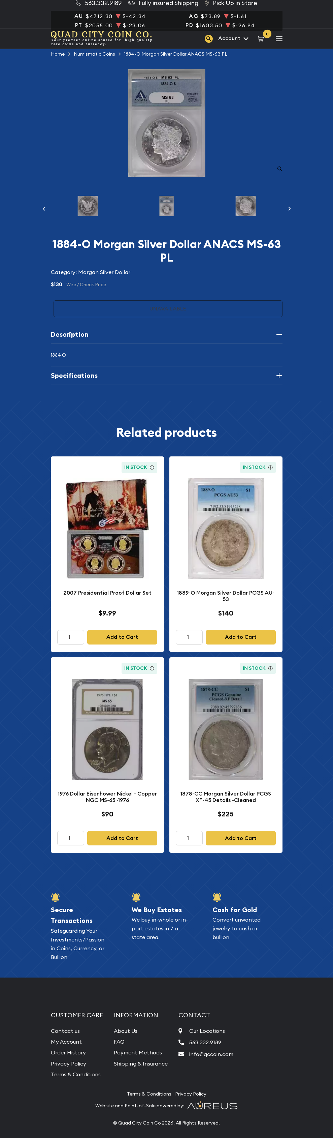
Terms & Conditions (76, 1074)
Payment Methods (138, 1052)
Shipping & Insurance (141, 1063)
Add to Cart (122, 636)
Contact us (65, 1030)
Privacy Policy (68, 1063)
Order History (68, 1052)
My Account (66, 1041)
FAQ (119, 1041)
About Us (125, 1030)
